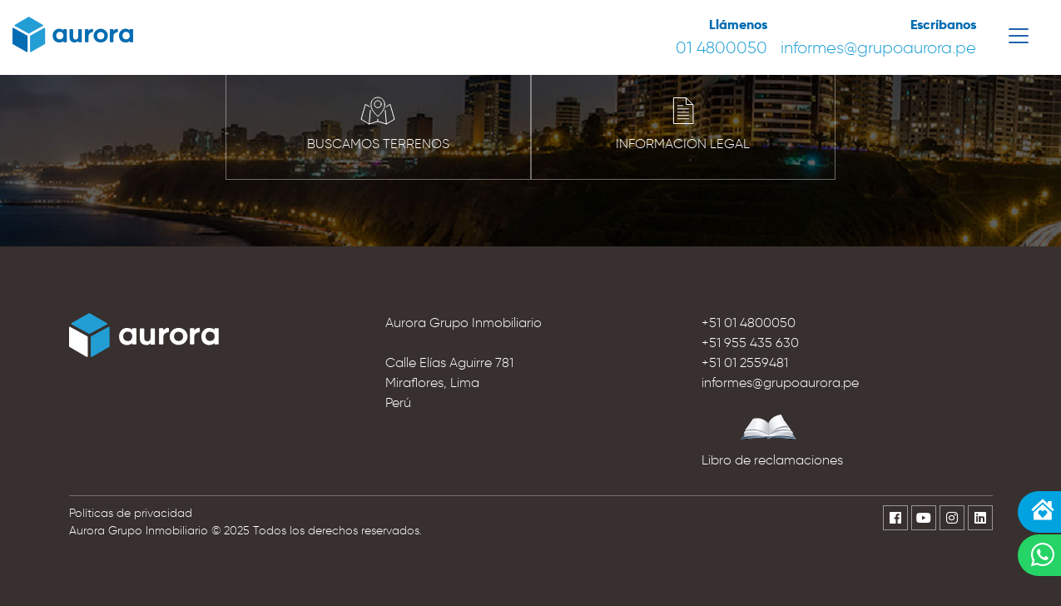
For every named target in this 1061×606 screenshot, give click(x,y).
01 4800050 (721, 47)
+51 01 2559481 (745, 362)
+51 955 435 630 (750, 342)
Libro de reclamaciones (772, 460)
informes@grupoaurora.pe (878, 47)
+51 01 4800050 (749, 322)
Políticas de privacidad (130, 513)
